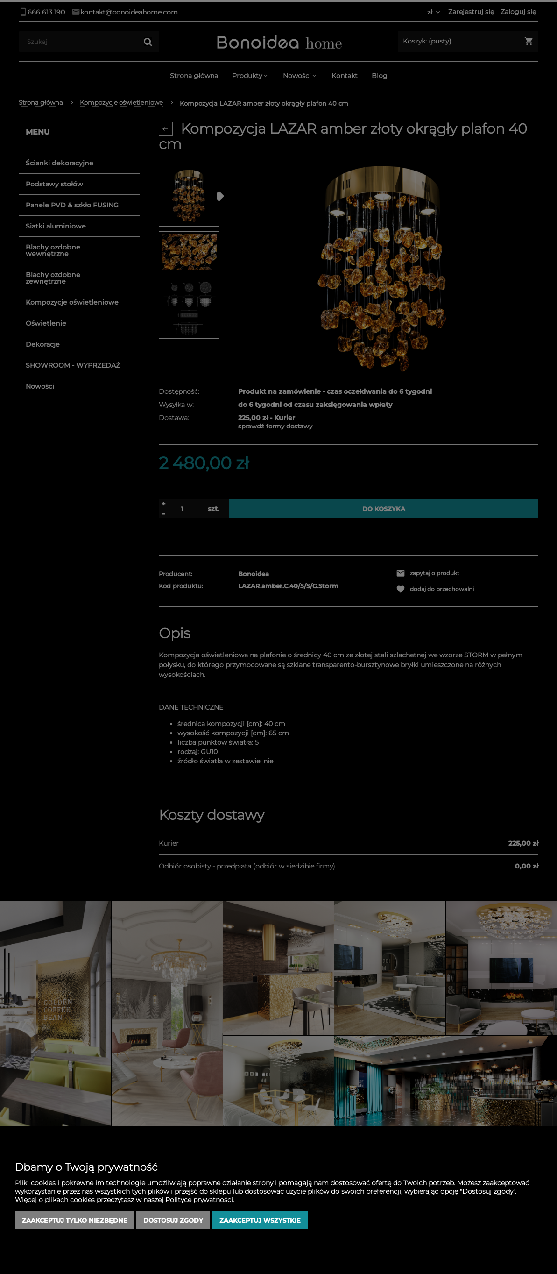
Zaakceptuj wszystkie (260, 1220)
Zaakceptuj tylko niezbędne (74, 1220)
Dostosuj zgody (173, 1220)
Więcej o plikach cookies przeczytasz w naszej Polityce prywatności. (124, 1200)
